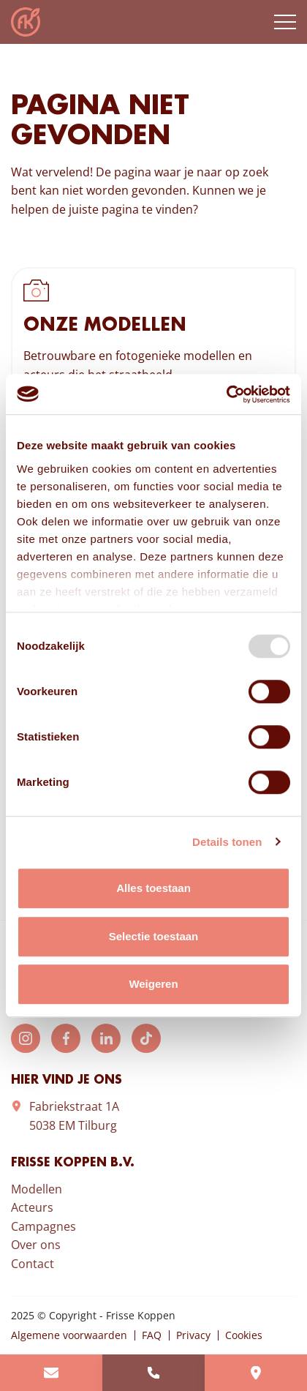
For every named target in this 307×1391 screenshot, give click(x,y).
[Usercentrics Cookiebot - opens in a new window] (226, 394)
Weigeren (153, 984)
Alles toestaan (153, 888)
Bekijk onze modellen (153, 367)
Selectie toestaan (154, 936)
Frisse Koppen (25, 22)
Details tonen (227, 842)
